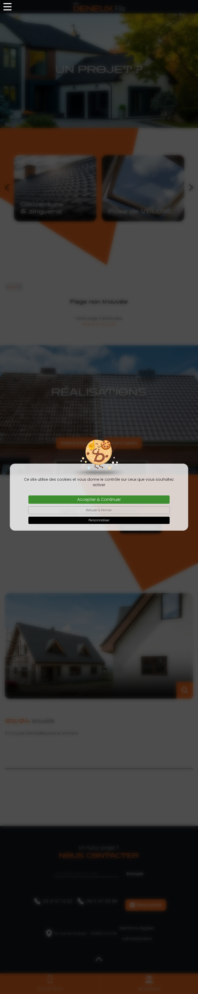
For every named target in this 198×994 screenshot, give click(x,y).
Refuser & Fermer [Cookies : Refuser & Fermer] (99, 510)
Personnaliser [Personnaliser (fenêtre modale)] (99, 520)
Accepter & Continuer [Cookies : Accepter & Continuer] (99, 499)
